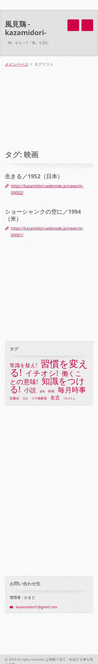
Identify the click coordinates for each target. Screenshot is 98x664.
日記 (25, 398)
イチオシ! (41, 373)
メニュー (87, 25)
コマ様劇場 (39, 398)
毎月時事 (72, 390)
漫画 (42, 391)
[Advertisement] (49, 104)
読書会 (14, 398)
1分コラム (69, 398)
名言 (55, 397)
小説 (30, 390)
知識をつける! (47, 385)
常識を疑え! (23, 365)
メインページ (16, 64)
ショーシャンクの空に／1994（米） (43, 215)
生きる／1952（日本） (34, 176)
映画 (51, 391)
